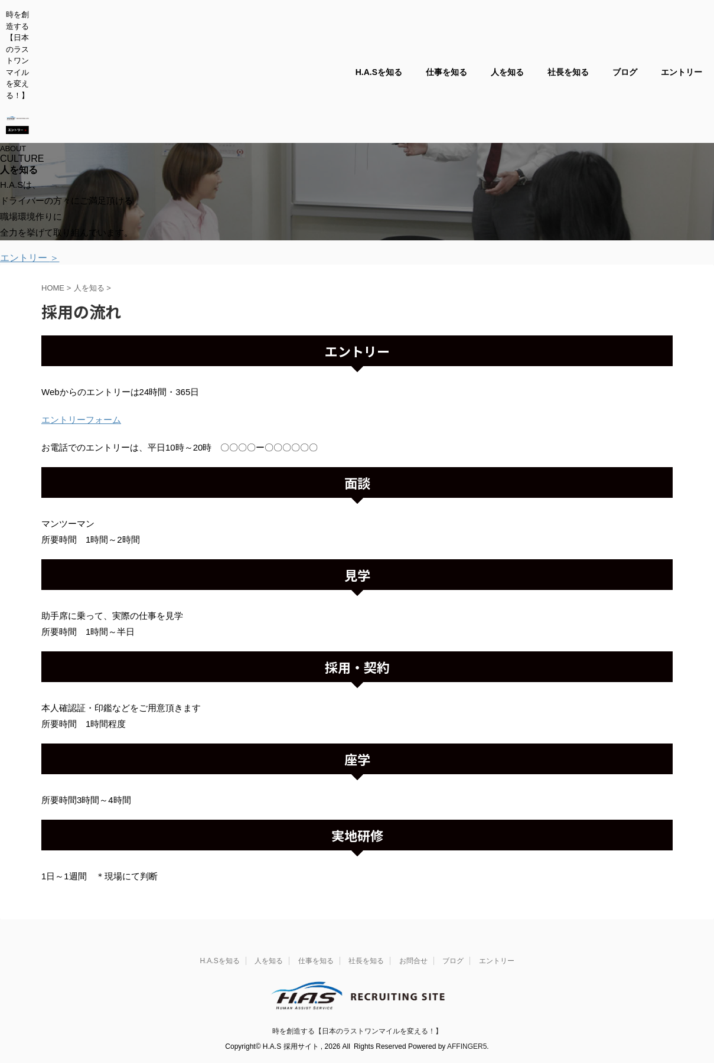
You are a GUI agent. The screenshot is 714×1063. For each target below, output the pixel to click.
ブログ (624, 72)
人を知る (507, 72)
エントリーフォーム (81, 420)
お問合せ (413, 961)
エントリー (681, 72)
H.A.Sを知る (379, 72)
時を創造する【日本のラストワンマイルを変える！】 (357, 1031)
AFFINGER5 (467, 1046)
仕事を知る (446, 72)
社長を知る (568, 72)
